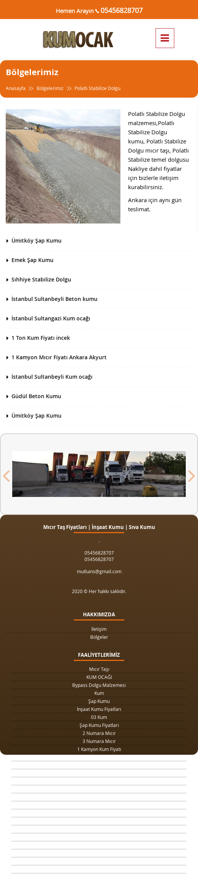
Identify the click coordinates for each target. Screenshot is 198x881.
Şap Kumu (99, 701)
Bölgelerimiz (50, 88)
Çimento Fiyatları (99, 861)
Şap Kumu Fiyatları (99, 725)
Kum (99, 693)
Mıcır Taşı (99, 669)
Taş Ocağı (99, 805)
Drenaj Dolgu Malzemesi (99, 765)
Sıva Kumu (99, 837)
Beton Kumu (99, 821)
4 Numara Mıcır (99, 797)
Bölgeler (99, 637)
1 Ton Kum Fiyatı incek (40, 337)
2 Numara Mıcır (99, 733)
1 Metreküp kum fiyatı (99, 789)
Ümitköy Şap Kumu (36, 240)
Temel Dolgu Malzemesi (99, 829)
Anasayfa (20, 88)
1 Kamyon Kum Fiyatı (99, 749)
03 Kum (99, 717)
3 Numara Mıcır (99, 741)
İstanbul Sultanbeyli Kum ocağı (52, 376)
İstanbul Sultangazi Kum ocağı (50, 318)
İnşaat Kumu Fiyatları (99, 709)
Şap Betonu (99, 845)
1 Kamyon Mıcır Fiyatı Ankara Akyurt (59, 357)
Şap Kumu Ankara (99, 813)
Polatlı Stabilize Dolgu (92, 88)
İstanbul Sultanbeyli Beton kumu (54, 298)
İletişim (99, 629)
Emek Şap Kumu (32, 260)
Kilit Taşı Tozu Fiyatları (99, 773)
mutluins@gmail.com (99, 571)
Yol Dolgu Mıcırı (99, 781)
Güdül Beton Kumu (36, 396)
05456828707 (122, 10)
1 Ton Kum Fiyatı (99, 757)
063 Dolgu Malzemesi (99, 869)
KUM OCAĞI (99, 677)
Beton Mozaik (99, 853)
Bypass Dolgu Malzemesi (99, 685)
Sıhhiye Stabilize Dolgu (41, 279)
